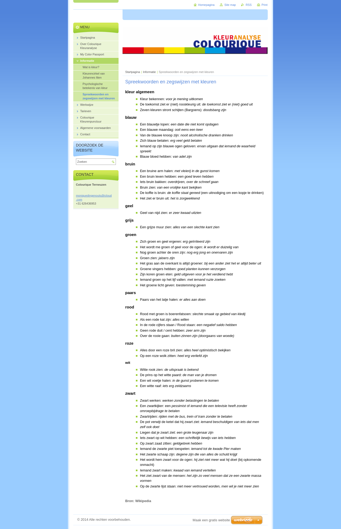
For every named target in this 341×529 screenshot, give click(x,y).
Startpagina (132, 72)
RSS (248, 4)
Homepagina (206, 4)
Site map (230, 4)
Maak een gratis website (211, 520)
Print (264, 4)
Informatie (149, 72)
